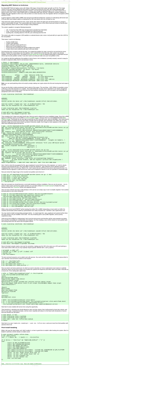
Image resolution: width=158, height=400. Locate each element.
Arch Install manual (47, 200)
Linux (43, 2)
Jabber (20, 2)
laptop (32, 397)
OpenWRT (34, 2)
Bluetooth (11, 2)
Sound (39, 2)
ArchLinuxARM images (32, 124)
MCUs (25, 2)
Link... (3, 397)
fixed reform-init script (35, 54)
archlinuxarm (37, 397)
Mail (29, 2)
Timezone (16, 201)
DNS (16, 2)
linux (25, 397)
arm (28, 397)
